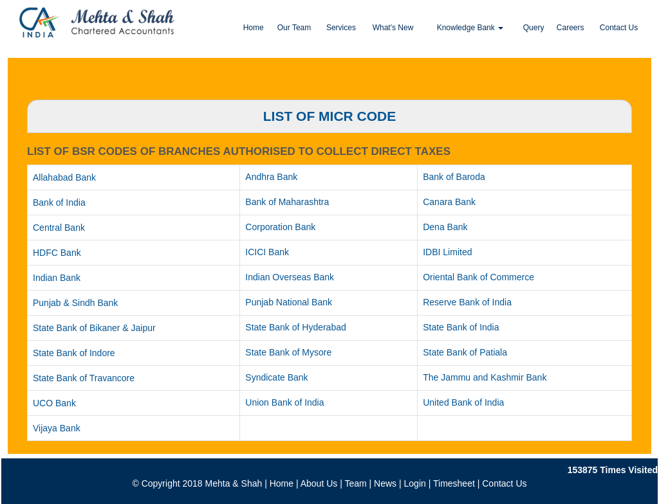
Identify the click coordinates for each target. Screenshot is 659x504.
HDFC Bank (57, 253)
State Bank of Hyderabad (295, 327)
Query (533, 27)
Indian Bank (56, 278)
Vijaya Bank (56, 428)
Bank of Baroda (454, 177)
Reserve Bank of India (467, 302)
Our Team (294, 27)
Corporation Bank (280, 227)
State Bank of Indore (74, 353)
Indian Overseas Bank (289, 277)
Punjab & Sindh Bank (75, 303)
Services (341, 27)
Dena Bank (445, 227)
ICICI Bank (267, 252)
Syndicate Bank (276, 377)
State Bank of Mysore (288, 352)
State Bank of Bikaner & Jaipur (94, 328)
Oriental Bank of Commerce (478, 277)
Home (253, 27)
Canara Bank (449, 202)
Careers (570, 27)
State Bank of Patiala (465, 352)
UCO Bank (54, 403)
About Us (319, 483)
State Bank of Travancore (84, 378)
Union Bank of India (284, 402)
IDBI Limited (447, 252)
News (385, 483)
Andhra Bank (271, 177)
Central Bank (59, 227)
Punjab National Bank (288, 302)
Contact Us (619, 27)
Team (355, 483)
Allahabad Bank (64, 177)
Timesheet (454, 483)
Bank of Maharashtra (287, 202)
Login (415, 483)
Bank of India (59, 202)
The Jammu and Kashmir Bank (484, 377)
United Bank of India (463, 402)
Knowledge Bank (470, 27)
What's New (393, 27)
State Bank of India (461, 327)
